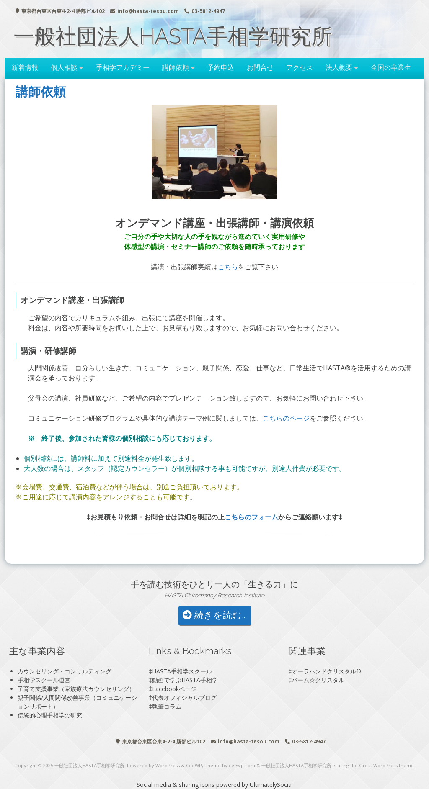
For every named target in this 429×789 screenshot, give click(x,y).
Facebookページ (174, 689)
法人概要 (339, 67)
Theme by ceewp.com (229, 765)
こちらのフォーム (251, 517)
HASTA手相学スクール (182, 671)
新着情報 (24, 67)
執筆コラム (166, 706)
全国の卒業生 (391, 67)
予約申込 (220, 67)
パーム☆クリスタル (318, 680)
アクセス (299, 67)
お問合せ (260, 67)
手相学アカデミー (123, 67)
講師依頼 (175, 67)
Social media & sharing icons (176, 785)
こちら (228, 266)
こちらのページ (286, 418)
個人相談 (64, 67)
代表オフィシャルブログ (184, 698)
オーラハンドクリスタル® (326, 671)
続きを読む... (215, 615)
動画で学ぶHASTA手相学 (185, 680)
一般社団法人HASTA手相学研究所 (172, 36)
